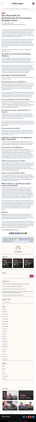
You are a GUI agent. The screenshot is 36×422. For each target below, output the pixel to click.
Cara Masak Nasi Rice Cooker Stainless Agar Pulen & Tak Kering (13, 288)
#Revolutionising (15, 24)
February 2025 (5, 341)
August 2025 (4, 328)
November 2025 (5, 321)
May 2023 (4, 351)
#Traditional (23, 24)
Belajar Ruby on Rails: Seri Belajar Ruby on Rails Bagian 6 (12, 294)
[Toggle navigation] (2, 3)
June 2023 (4, 348)
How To (3, 370)
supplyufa (6, 23)
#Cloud (4, 24)
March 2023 (4, 356)
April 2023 (4, 353)
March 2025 (4, 338)
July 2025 (4, 331)
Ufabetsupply (18, 3)
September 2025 (5, 326)
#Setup (19, 24)
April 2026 (4, 308)
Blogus (21, 420)
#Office (11, 24)
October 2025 (4, 323)
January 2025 (4, 343)
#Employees (7, 24)
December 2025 (5, 318)
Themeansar (25, 420)
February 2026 (5, 313)
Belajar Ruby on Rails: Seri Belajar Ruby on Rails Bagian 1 (12, 286)
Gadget (3, 13)
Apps (3, 365)
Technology (4, 378)
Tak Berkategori (5, 375)
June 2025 (4, 333)
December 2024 (5, 346)
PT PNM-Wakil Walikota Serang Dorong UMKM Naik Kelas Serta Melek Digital (15, 283)
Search (4, 272)
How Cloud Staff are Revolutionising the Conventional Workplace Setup (16, 18)
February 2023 (5, 358)
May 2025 (4, 336)
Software (4, 373)
